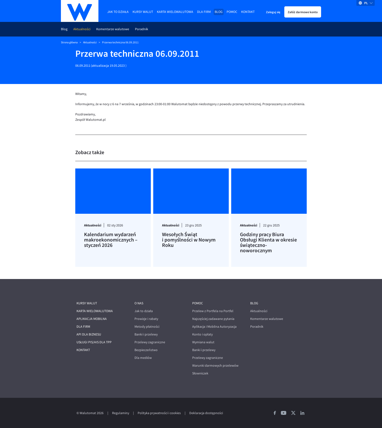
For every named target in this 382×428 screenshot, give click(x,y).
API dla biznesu (88, 334)
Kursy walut (143, 12)
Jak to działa (118, 12)
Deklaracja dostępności (206, 413)
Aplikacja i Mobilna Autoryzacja (214, 327)
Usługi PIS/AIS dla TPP (94, 342)
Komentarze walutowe (112, 29)
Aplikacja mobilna (91, 319)
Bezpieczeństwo (146, 350)
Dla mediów (143, 358)
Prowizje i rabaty (146, 319)
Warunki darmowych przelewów (215, 365)
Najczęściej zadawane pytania (213, 319)
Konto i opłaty (202, 334)
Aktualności (81, 29)
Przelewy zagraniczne (149, 342)
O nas (138, 303)
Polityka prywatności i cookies (159, 413)
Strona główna (69, 42)
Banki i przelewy (146, 334)
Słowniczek (200, 373)
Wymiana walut (203, 342)
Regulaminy (120, 413)
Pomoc (232, 12)
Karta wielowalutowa (175, 12)
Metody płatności (146, 327)
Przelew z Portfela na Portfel (212, 311)
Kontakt (248, 12)
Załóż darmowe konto (303, 12)
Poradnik (141, 29)
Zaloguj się (273, 12)
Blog (219, 12)
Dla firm (204, 12)
